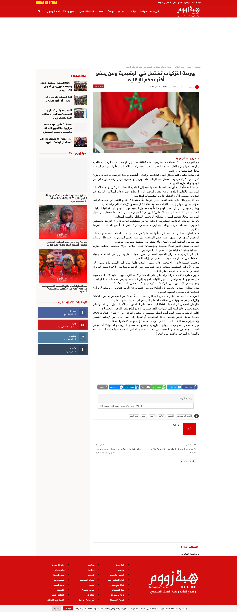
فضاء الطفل (59, 574)
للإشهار (186, 2)
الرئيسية (154, 11)
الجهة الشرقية (117, 574)
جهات (133, 11)
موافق (68, 608)
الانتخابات (171, 416)
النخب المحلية (134, 416)
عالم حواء (60, 569)
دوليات (90, 594)
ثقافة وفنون (88, 589)
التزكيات (161, 416)
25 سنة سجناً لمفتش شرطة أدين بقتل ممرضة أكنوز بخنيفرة (173, 450)
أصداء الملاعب (86, 11)
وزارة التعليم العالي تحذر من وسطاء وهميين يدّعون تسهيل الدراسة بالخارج (118, 450)
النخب (144, 416)
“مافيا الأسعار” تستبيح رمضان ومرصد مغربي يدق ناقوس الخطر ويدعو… (56, 86)
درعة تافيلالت (98, 86)
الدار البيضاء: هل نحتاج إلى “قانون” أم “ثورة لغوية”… (58, 98)
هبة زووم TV (69, 11)
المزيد (57, 11)
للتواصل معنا (196, 2)
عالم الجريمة (58, 564)
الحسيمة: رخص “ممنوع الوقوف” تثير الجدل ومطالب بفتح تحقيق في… (57, 113)
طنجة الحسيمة (117, 599)
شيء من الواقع (86, 599)
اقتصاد (100, 11)
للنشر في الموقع (164, 2)
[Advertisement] (118, 40)
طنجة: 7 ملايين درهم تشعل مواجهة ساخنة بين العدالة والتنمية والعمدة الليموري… (57, 128)
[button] (190, 387)
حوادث (111, 11)
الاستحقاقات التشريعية (184, 416)
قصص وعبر (59, 579)
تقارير (91, 584)
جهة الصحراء (118, 589)
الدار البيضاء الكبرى (115, 579)
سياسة (143, 11)
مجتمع (121, 11)
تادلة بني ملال (117, 584)
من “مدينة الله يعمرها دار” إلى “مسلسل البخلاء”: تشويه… (56, 140)
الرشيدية (152, 416)
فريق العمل (177, 2)
